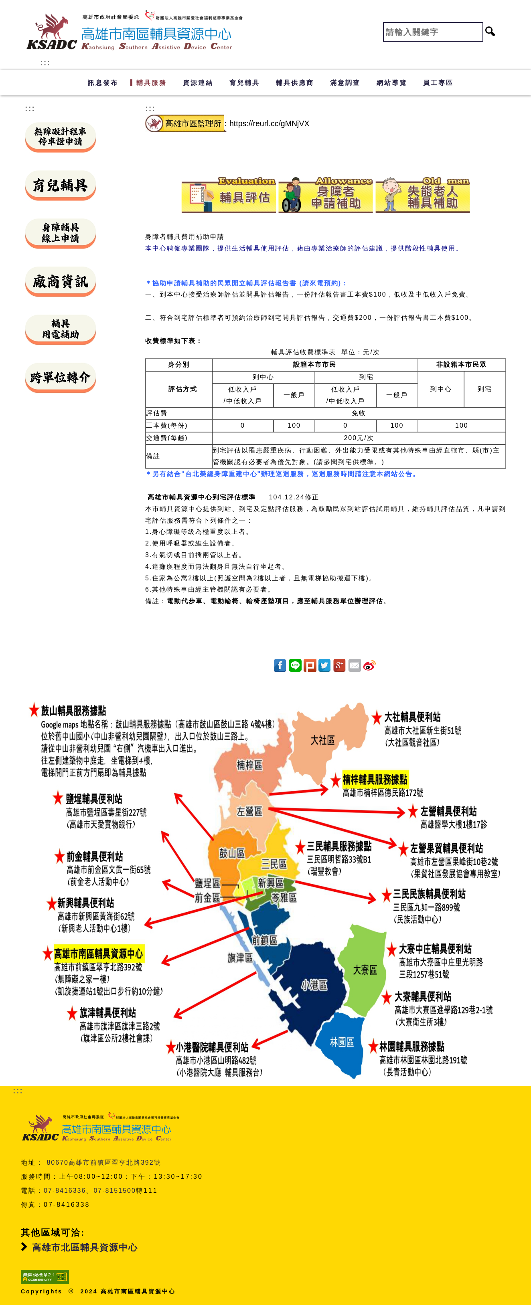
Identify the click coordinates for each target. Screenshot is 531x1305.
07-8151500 (114, 1190)
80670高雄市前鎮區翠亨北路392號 (104, 1162)
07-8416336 (65, 1190)
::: (45, 62)
